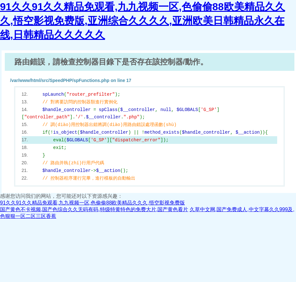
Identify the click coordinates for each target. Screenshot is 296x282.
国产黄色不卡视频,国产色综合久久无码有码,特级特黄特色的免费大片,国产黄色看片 (94, 209)
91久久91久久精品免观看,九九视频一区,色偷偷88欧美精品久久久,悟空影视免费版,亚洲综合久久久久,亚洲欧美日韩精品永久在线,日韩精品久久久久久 (142, 21)
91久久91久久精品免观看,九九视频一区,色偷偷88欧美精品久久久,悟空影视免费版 (92, 202)
